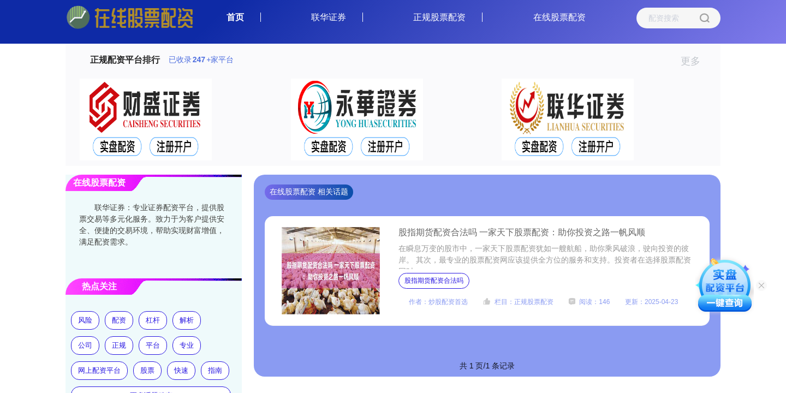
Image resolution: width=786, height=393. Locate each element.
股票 (147, 370)
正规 (119, 345)
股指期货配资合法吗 (433, 280)
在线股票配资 (559, 17)
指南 (215, 370)
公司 (85, 345)
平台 (153, 345)
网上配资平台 (99, 370)
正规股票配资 (439, 17)
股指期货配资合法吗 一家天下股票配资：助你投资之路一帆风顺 (521, 232)
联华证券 (328, 17)
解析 (187, 320)
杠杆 (153, 320)
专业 (187, 345)
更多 (695, 61)
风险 (85, 320)
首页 (235, 17)
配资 (119, 320)
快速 (181, 370)
